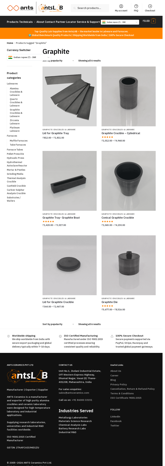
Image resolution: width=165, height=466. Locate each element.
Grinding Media (15, 176)
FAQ (136, 8)
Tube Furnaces (18, 147)
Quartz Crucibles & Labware (16, 105)
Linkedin (115, 419)
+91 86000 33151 (82, 402)
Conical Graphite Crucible (118, 220)
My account (121, 8)
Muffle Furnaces (18, 143)
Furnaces (12, 138)
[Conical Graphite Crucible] (129, 184)
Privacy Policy (118, 387)
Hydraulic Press (15, 160)
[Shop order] (58, 64)
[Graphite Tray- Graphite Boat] (70, 184)
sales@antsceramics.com (74, 395)
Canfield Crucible (16, 188)
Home (10, 45)
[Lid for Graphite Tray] (70, 99)
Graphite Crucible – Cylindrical (121, 136)
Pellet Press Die (15, 156)
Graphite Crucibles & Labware (59, 132)
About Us (115, 373)
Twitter (114, 428)
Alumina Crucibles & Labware (16, 95)
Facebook (116, 424)
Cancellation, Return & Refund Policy (132, 391)
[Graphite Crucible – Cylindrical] (129, 99)
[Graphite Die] (129, 268)
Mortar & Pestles (16, 172)
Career (114, 378)
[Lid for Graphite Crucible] (70, 268)
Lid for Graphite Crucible (58, 305)
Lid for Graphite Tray (56, 136)
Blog (113, 382)
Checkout (150, 8)
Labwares (12, 86)
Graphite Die (110, 305)
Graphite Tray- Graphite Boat (61, 220)
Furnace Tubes (15, 152)
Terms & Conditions (122, 396)
